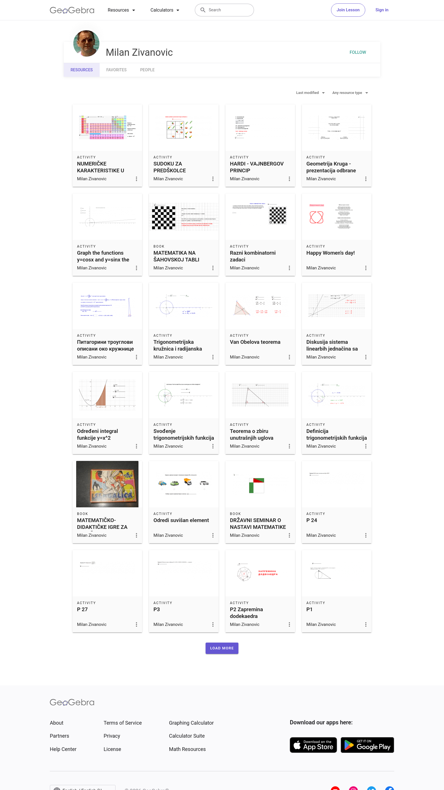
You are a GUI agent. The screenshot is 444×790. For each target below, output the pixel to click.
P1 (309, 609)
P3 (156, 609)
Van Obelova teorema (255, 342)
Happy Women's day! (330, 253)
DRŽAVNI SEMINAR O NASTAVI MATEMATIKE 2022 (258, 527)
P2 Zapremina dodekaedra (246, 612)
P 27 (82, 609)
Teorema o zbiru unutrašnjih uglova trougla (252, 438)
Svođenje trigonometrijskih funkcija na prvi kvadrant (183, 438)
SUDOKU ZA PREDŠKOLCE (169, 167)
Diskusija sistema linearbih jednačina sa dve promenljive (332, 349)
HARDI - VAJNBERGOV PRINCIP (257, 167)
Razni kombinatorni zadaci (253, 256)
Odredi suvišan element (181, 520)
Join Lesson (348, 9)
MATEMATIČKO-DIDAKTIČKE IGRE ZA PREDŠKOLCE (102, 527)
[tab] (122, 10)
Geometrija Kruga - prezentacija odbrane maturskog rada (331, 171)
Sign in (381, 9)
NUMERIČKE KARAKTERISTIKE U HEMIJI (100, 171)
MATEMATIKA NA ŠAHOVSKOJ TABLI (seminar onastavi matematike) (176, 263)
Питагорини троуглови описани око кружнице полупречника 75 (105, 349)
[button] (222, 648)
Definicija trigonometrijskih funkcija (336, 434)
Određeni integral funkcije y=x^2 (97, 434)
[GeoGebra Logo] (72, 10)
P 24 (311, 520)
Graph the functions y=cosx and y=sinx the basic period (103, 260)
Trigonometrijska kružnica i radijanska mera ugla (177, 349)
